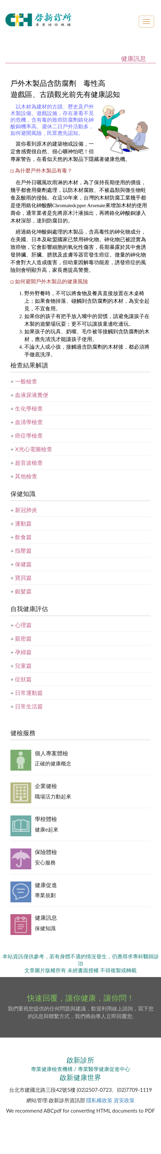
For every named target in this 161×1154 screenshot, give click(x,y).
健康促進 (46, 884)
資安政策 (124, 1100)
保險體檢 (46, 851)
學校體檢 (46, 818)
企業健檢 (46, 785)
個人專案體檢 (51, 753)
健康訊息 (46, 917)
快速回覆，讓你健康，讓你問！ (80, 997)
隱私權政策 (99, 1100)
